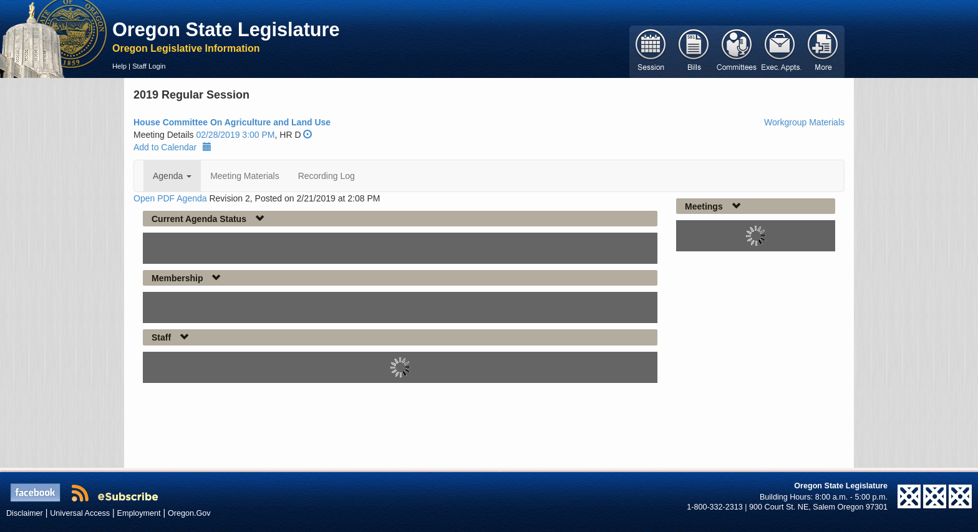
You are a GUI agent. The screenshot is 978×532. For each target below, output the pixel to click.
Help (119, 66)
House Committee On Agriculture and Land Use (232, 122)
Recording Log (326, 176)
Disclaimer (24, 513)
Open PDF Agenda (170, 198)
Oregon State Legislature (226, 29)
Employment (139, 513)
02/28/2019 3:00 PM (235, 135)
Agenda (172, 176)
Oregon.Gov (189, 513)
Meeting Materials (244, 176)
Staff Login (148, 66)
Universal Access (80, 513)
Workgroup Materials (804, 122)
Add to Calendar (172, 147)
